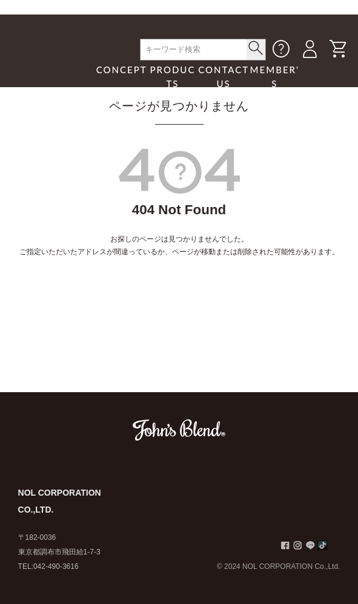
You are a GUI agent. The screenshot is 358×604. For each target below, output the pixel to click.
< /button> (256, 47)
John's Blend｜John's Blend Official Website (52, 69)
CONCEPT (121, 69)
